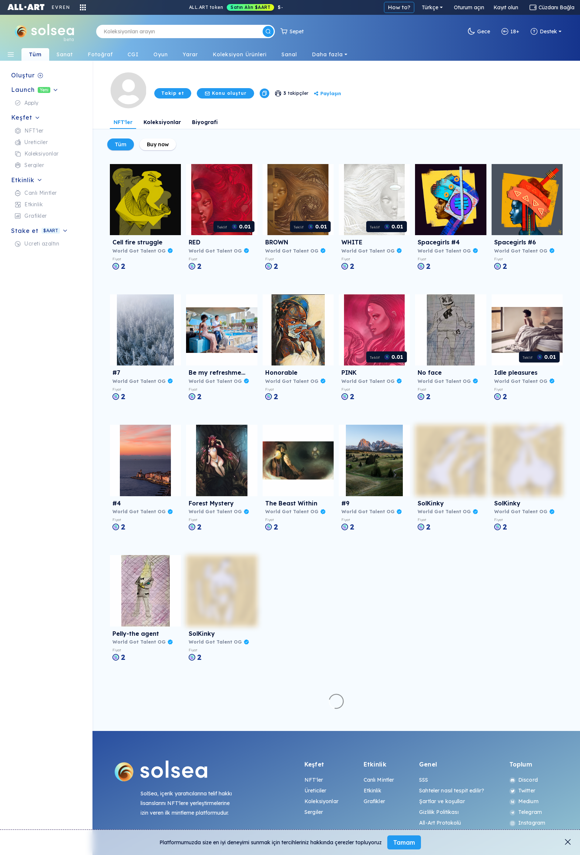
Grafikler (374, 801)
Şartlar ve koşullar (442, 801)
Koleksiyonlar (162, 122)
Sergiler (313, 812)
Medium (524, 801)
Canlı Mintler (379, 779)
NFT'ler (123, 122)
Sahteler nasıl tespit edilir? (451, 790)
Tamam (404, 842)
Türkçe (430, 7)
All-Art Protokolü (440, 822)
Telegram (525, 812)
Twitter (522, 790)
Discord (523, 779)
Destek (543, 31)
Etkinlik (372, 790)
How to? (399, 7)
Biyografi (205, 122)
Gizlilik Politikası (439, 812)
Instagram (527, 822)
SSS (423, 779)
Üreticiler (315, 790)
